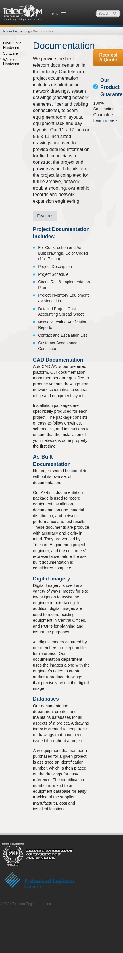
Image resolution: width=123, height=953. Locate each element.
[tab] (45, 216)
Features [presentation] (45, 215)
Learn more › (105, 120)
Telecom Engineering (23, 13)
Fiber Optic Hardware (12, 45)
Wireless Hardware (11, 62)
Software (10, 53)
